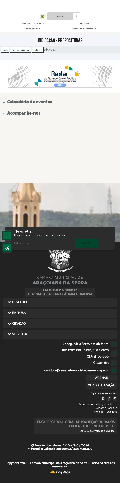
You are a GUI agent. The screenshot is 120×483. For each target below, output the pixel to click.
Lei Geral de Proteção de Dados (97, 430)
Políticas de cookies (106, 408)
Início (5, 49)
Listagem (38, 49)
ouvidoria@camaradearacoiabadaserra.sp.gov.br (76, 370)
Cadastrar (86, 243)
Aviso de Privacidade (105, 411)
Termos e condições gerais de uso (98, 404)
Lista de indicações (20, 49)
